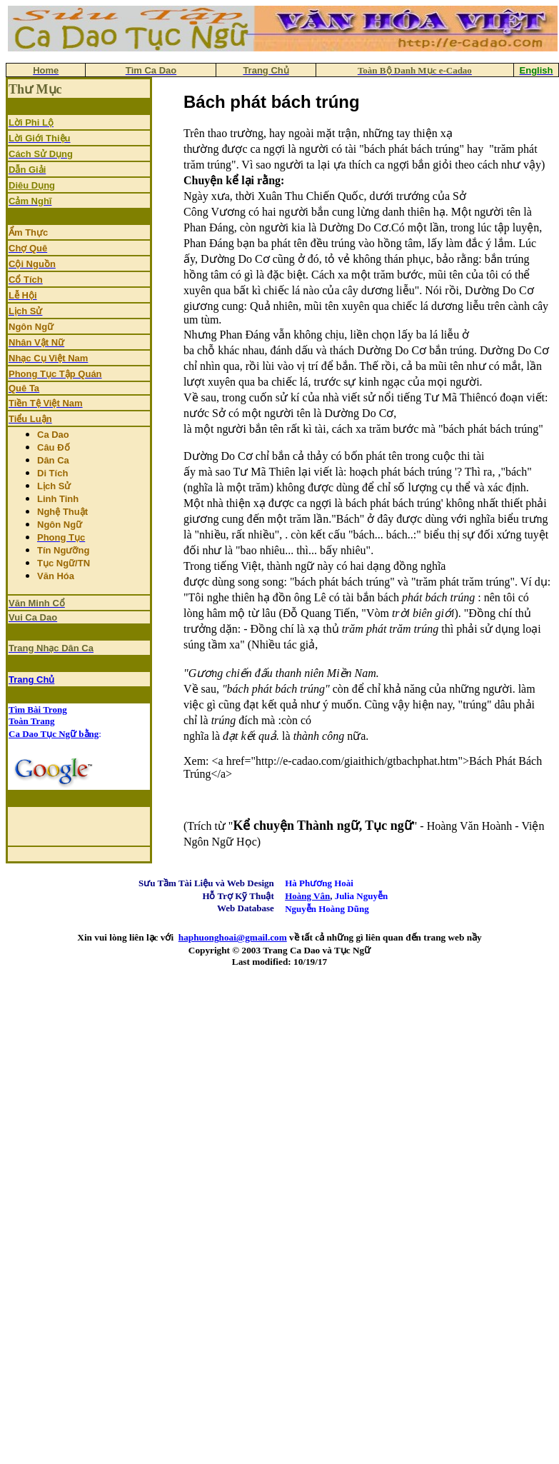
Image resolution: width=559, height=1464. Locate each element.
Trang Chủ (31, 679)
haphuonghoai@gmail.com (232, 937)
